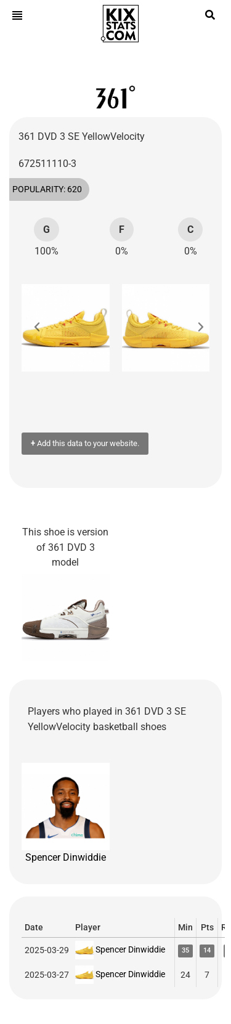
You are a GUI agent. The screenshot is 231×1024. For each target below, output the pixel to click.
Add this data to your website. (85, 443)
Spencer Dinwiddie (66, 813)
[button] (43, 328)
